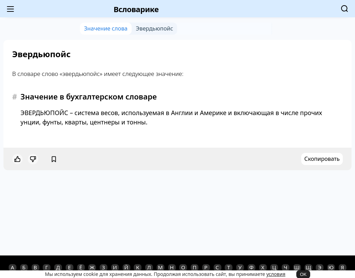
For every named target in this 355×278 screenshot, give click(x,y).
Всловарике (136, 9)
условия (276, 274)
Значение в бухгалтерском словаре (88, 96)
